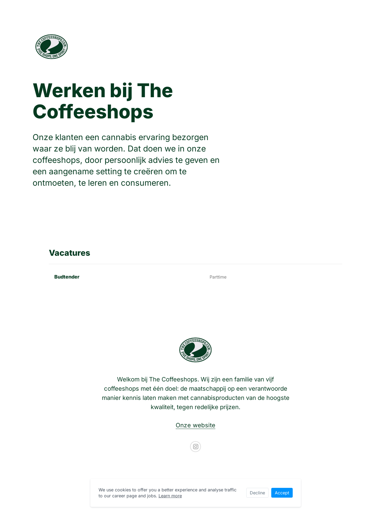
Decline (257, 492)
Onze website (196, 425)
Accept (282, 492)
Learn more (170, 495)
